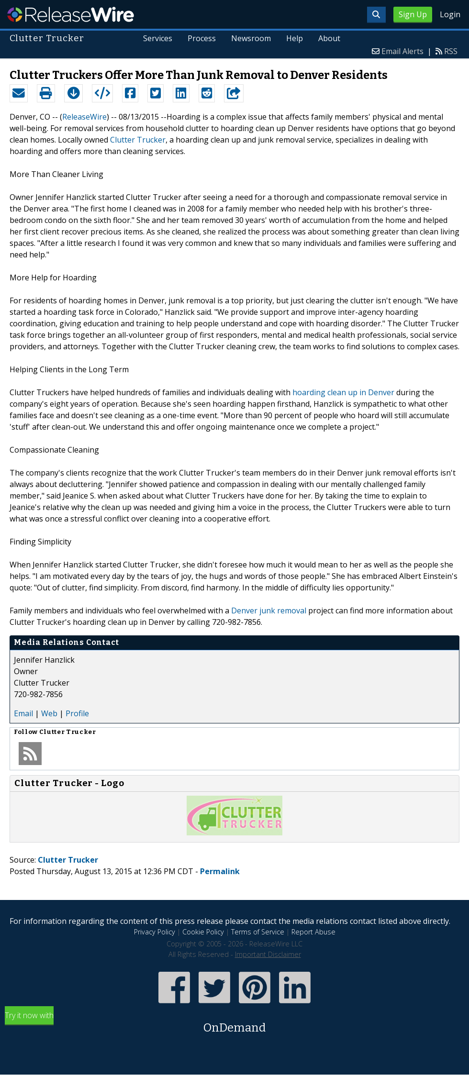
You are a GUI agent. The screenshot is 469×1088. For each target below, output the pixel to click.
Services (158, 38)
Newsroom (251, 38)
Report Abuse (313, 931)
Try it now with (234, 1023)
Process (202, 38)
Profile (77, 713)
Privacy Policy (154, 931)
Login (450, 14)
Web (49, 713)
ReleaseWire (70, 14)
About (329, 38)
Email (23, 713)
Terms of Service (257, 931)
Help (294, 38)
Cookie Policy (203, 931)
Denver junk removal (268, 610)
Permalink (220, 871)
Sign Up (413, 14)
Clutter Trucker (138, 139)
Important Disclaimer (268, 954)
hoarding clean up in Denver (343, 392)
